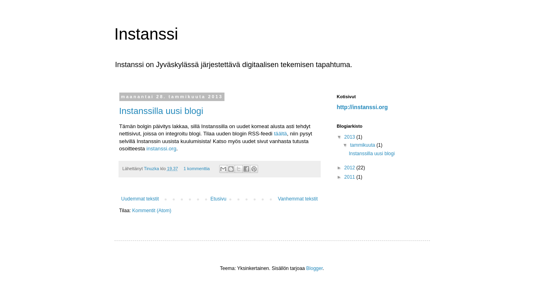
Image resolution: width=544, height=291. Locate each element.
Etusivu (218, 199)
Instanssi (146, 34)
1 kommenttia (197, 168)
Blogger (314, 268)
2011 (350, 177)
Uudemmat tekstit (140, 199)
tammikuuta (363, 145)
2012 (350, 168)
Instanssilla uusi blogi (161, 111)
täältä (280, 134)
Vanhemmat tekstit (298, 199)
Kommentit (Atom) (151, 210)
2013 (350, 137)
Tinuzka (152, 168)
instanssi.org (161, 149)
